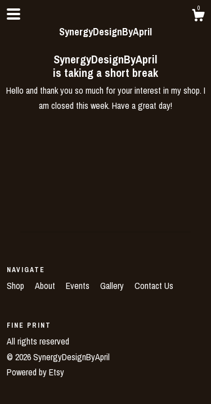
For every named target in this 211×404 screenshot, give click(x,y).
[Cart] (198, 16)
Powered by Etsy (35, 372)
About (46, 285)
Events (79, 285)
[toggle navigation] (13, 14)
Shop (16, 285)
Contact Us (153, 285)
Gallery (113, 285)
